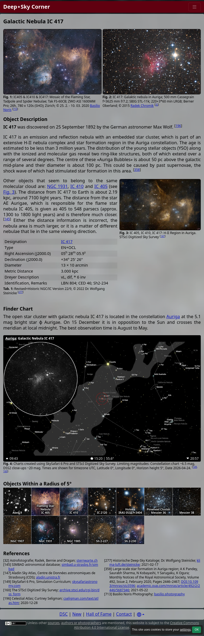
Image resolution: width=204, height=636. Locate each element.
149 (195, 467)
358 (137, 169)
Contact (124, 614)
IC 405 (101, 186)
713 (15, 109)
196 (178, 125)
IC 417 (66, 241)
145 (7, 219)
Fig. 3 (8, 192)
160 (5, 471)
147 (163, 236)
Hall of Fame (99, 614)
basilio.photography (169, 594)
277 (20, 292)
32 (156, 104)
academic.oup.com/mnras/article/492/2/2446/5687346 (154, 587)
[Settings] (141, 615)
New (76, 614)
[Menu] (194, 7)
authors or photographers (81, 623)
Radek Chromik (142, 105)
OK (197, 629)
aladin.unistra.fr (48, 577)
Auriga (173, 316)
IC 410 (77, 186)
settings (185, 629)
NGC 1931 (57, 186)
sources (53, 623)
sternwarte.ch (87, 560)
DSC (63, 614)
